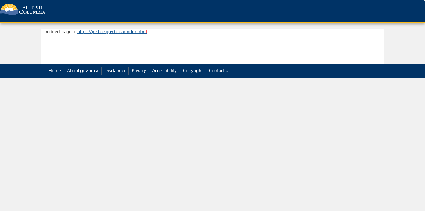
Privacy (139, 71)
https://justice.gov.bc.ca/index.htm (112, 32)
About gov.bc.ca (82, 71)
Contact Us (220, 71)
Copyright (193, 71)
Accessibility (164, 71)
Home (55, 71)
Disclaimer (115, 71)
